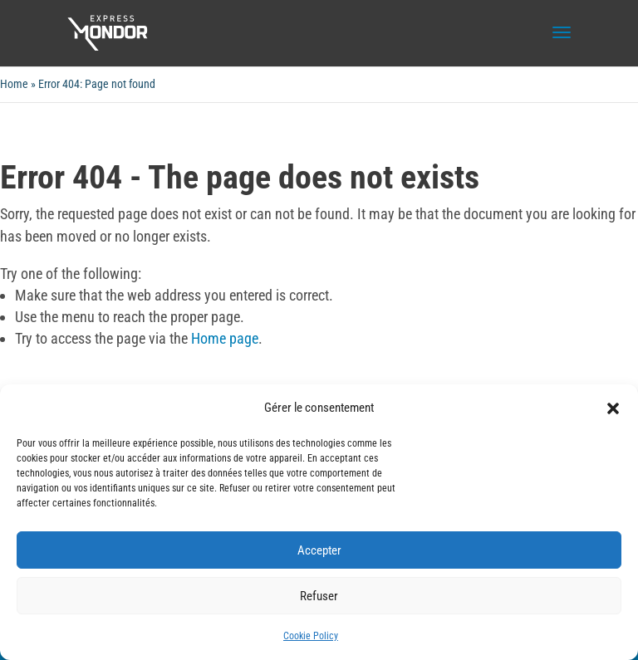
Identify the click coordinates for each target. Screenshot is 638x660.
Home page (224, 338)
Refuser (319, 596)
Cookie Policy (310, 636)
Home (14, 83)
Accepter (319, 550)
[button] (613, 408)
